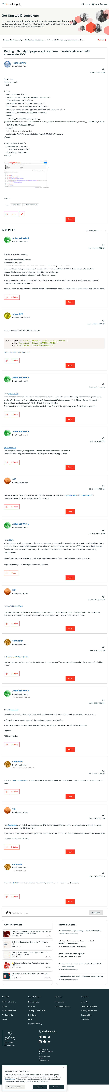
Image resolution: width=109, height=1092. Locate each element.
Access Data (15, 205)
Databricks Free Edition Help (70, 946)
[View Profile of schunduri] (17, 640)
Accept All (56, 1087)
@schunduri (13, 709)
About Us (84, 1002)
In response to (22, 697)
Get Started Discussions (34, 40)
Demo (4, 1019)
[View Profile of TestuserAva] (19, 62)
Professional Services (62, 1006)
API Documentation (30, 205)
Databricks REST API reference (16, 352)
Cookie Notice (10, 1079)
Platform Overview (9, 1002)
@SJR (10, 540)
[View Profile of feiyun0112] (18, 314)
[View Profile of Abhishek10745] (20, 238)
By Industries (59, 1002)
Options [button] (101, 40)
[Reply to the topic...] (50, 913)
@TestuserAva (10, 447)
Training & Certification (36, 1011)
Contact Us (85, 1019)
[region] (34, 1078)
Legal (30, 1019)
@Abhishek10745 (73, 495)
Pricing (4, 1006)
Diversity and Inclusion (89, 1011)
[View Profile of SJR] (14, 479)
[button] (26, 174)
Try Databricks (7, 1015)
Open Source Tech (9, 1011)
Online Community (35, 1024)
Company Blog (86, 1015)
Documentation (34, 1002)
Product (5, 997)
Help (88, 4)
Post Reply (96, 913)
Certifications (65, 934)
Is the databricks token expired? (72, 954)
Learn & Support (34, 997)
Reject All (40, 1087)
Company (84, 997)
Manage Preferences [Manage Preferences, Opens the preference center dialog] (15, 1087)
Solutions (58, 997)
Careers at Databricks (89, 1006)
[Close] (63, 1067)
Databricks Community (14, 4)
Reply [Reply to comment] (70, 302)
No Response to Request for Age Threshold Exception (80, 931)
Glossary (31, 1006)
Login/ (101, 4)
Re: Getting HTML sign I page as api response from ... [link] (66, 40)
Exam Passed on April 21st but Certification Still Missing (81, 977)
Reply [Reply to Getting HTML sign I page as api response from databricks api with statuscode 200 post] (70, 219)
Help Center (32, 1015)
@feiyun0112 (13, 394)
